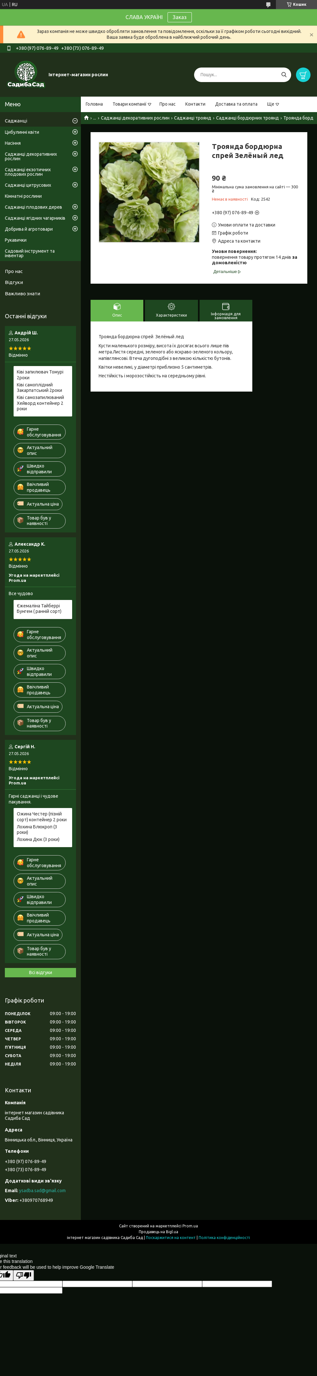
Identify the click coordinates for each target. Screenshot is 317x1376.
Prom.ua (190, 1226)
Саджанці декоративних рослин (135, 118)
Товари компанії (130, 104)
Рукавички (16, 240)
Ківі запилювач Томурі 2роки (40, 374)
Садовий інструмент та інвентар (30, 253)
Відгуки (14, 282)
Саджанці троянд (192, 118)
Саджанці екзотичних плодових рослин (28, 172)
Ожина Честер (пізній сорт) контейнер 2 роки (42, 816)
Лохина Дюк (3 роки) (38, 839)
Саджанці (16, 120)
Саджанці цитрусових (28, 185)
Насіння (13, 143)
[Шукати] (284, 75)
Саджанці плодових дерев (33, 207)
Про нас (167, 104)
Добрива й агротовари (29, 229)
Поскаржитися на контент (171, 1237)
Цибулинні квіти (22, 132)
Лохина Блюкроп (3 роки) (37, 829)
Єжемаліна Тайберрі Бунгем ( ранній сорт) (39, 608)
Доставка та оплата (236, 104)
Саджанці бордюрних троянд (247, 118)
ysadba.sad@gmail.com (42, 1190)
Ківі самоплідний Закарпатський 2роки (39, 387)
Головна (94, 104)
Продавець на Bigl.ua (158, 1232)
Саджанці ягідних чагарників (35, 218)
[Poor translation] (23, 1275)
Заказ (180, 17)
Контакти (195, 104)
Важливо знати (22, 293)
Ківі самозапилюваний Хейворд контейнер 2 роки (40, 403)
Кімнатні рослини (23, 196)
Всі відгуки (40, 972)
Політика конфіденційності (224, 1237)
